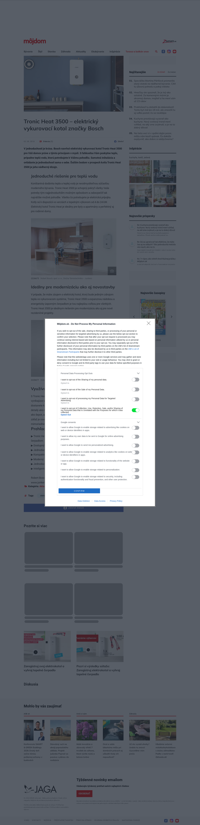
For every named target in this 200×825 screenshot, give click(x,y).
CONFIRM (79, 491)
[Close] (149, 324)
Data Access (99, 501)
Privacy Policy (116, 501)
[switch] (135, 380)
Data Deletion (84, 501)
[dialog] (100, 412)
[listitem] (100, 373)
